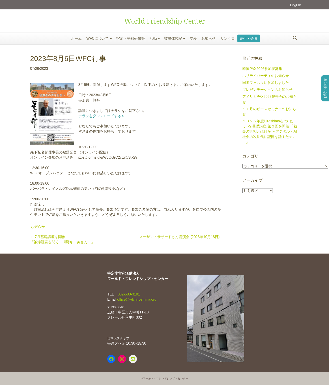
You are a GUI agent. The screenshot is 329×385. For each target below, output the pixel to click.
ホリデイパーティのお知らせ (265, 76)
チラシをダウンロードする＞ (101, 116)
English (295, 5)
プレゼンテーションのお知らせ (267, 90)
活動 (153, 38)
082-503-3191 (128, 294)
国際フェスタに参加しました (265, 83)
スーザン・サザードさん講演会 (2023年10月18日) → (181, 237)
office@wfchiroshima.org (136, 299)
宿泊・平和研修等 (130, 38)
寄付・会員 (249, 38)
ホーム (76, 38)
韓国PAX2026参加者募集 (262, 69)
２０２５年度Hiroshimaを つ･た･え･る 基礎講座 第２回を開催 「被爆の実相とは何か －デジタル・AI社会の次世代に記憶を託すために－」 (269, 131)
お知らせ (208, 38)
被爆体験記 (173, 38)
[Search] (295, 38)
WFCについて (97, 38)
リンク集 (227, 38)
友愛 (193, 38)
